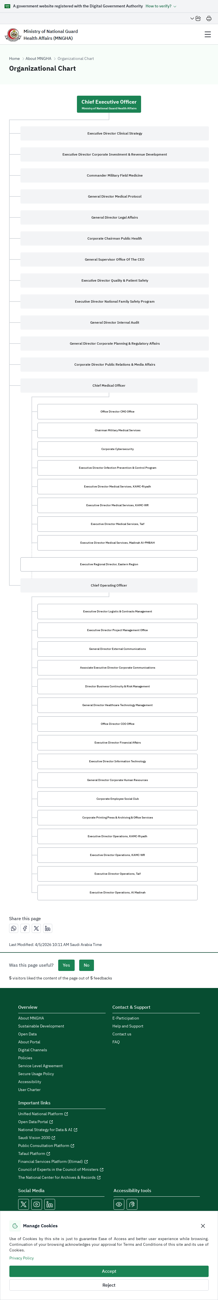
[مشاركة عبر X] (36, 928)
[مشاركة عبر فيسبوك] (25, 928)
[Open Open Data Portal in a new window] (62, 1122)
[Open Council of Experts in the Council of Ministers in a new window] (62, 1170)
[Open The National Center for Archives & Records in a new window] (62, 1177)
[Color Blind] (119, 1204)
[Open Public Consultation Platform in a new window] (62, 1146)
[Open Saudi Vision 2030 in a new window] (62, 1138)
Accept (109, 1271)
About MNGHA (38, 59)
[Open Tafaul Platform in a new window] (62, 1154)
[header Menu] (207, 34)
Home (14, 59)
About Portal (29, 1042)
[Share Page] (195, 18)
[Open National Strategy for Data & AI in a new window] (62, 1130)
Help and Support (127, 1026)
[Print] (208, 18)
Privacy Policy (21, 1258)
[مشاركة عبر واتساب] (13, 928)
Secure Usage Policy (36, 1074)
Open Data (27, 1034)
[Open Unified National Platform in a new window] (62, 1114)
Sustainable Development (41, 1026)
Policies (25, 1058)
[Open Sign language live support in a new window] (132, 1204)
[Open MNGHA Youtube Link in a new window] (36, 1204)
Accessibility (29, 1082)
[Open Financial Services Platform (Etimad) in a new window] (62, 1162)
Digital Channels (32, 1050)
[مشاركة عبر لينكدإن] (47, 928)
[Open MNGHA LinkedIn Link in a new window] (49, 1204)
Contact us (121, 1034)
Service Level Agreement (40, 1066)
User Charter (29, 1090)
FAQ (116, 1042)
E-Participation (125, 1018)
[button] (161, 6)
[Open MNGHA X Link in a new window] (23, 1204)
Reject (109, 1285)
